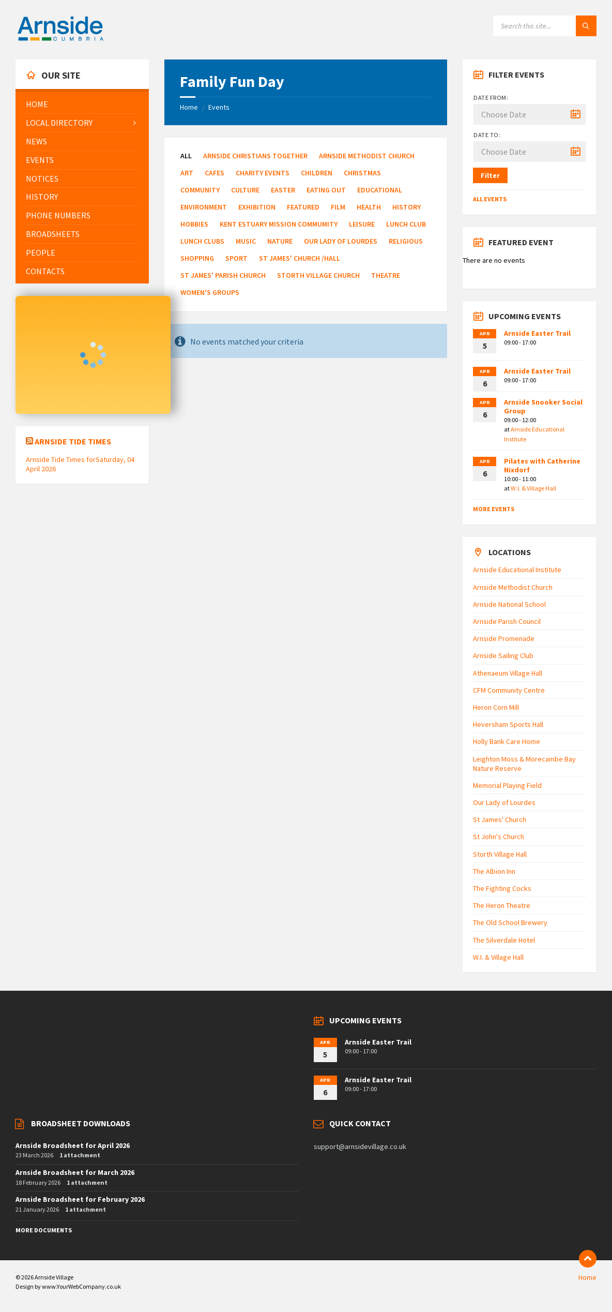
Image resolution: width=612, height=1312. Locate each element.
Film (338, 207)
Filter (490, 175)
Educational (379, 190)
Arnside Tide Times (73, 441)
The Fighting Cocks (502, 888)
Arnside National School (509, 604)
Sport (236, 258)
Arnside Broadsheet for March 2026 (75, 1172)
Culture (245, 190)
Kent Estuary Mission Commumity (279, 224)
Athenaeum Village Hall (507, 673)
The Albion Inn (494, 871)
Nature (280, 241)
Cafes (214, 172)
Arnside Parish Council (507, 621)
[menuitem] (82, 104)
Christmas (362, 172)
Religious (406, 241)
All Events (490, 199)
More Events (493, 509)
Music (246, 241)
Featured (303, 207)
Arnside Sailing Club (503, 655)
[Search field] (544, 26)
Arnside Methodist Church (367, 155)
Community (200, 190)
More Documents (44, 1230)
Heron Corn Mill (496, 707)
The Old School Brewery (510, 922)
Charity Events (262, 172)
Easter (283, 190)
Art (186, 172)
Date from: (490, 97)
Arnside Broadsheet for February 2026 (80, 1199)
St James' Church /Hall (299, 258)
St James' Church (499, 819)
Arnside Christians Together (255, 155)
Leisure (362, 224)
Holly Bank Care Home (506, 741)
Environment (203, 207)
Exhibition (257, 207)
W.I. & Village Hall (533, 488)
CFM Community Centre (509, 690)
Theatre (385, 275)
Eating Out (326, 190)
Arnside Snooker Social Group (543, 406)
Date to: (486, 135)
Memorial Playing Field (507, 785)
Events (219, 107)
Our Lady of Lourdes (340, 241)
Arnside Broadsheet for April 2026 (73, 1145)
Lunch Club (406, 224)
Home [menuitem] (587, 1277)
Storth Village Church (318, 275)
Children (316, 172)
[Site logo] (60, 39)
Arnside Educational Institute (517, 569)
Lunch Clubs (202, 241)
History (406, 207)
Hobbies (194, 224)
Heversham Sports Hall (508, 724)
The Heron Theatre (501, 905)
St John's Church (498, 836)
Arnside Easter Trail (537, 333)
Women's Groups (209, 292)
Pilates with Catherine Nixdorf (542, 465)
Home (189, 107)
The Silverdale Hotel (504, 940)
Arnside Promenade (503, 638)
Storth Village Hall (500, 854)
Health (369, 207)
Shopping (197, 258)
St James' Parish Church (223, 275)
